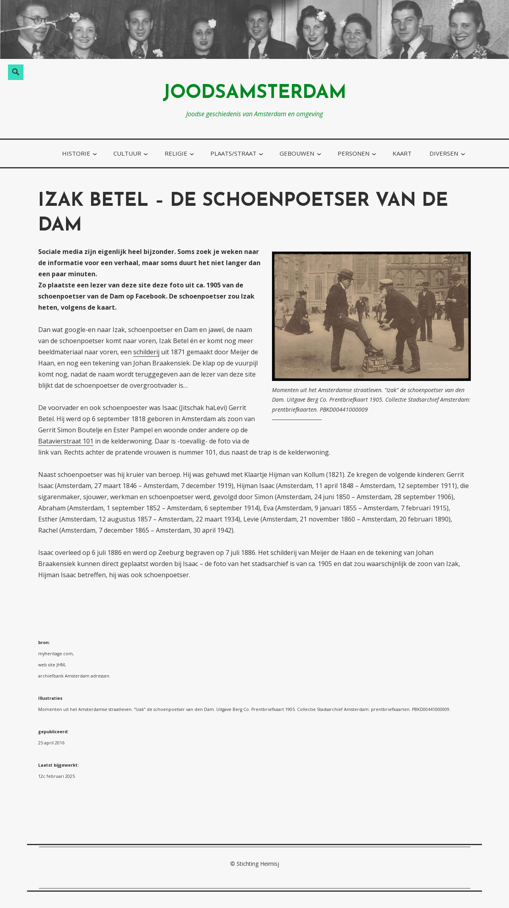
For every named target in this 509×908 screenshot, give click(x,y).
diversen (443, 153)
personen (353, 153)
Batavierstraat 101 (65, 441)
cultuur (127, 153)
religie (176, 153)
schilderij (146, 352)
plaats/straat (233, 153)
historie (76, 153)
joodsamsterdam (254, 93)
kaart (402, 153)
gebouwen (297, 153)
